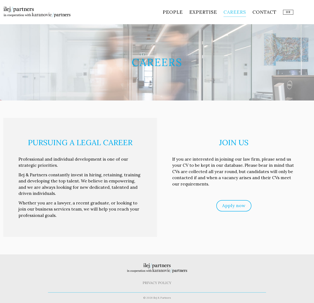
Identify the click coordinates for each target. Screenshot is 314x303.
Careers (235, 12)
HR (288, 12)
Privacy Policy (157, 283)
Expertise (203, 12)
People (173, 12)
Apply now (233, 205)
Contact (264, 12)
